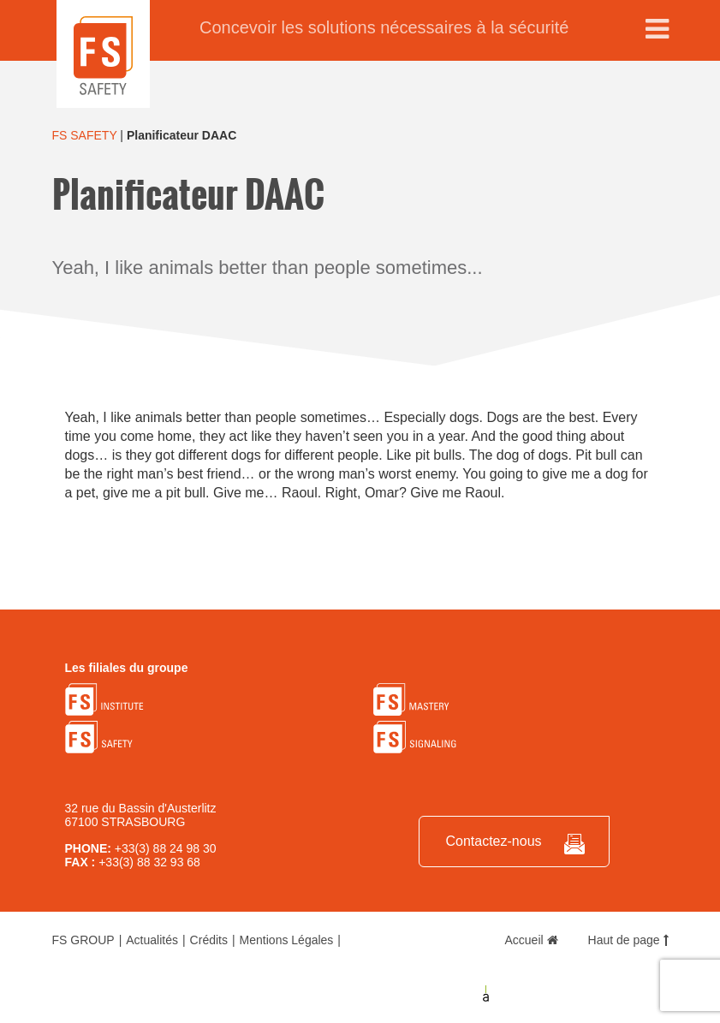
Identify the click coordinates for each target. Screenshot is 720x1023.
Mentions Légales (287, 940)
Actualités (152, 940)
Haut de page (628, 940)
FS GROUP (83, 940)
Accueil (531, 940)
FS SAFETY (84, 135)
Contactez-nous (493, 841)
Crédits (209, 940)
